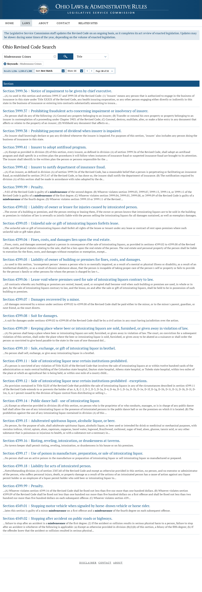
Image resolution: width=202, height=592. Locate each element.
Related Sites (88, 23)
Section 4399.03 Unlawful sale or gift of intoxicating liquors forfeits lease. (61, 223)
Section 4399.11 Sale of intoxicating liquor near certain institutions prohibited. (65, 360)
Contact (63, 23)
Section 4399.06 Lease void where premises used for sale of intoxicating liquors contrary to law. (78, 279)
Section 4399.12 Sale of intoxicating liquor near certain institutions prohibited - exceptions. (75, 380)
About (43, 23)
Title (92, 57)
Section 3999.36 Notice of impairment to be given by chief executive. (57, 91)
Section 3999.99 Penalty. (23, 187)
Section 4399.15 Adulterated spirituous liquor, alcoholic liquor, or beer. (59, 420)
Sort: (50, 71)
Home (9, 23)
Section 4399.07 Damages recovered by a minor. (41, 299)
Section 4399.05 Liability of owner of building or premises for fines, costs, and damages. (72, 259)
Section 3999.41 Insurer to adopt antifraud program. (45, 147)
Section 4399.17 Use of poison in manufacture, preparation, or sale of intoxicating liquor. (73, 453)
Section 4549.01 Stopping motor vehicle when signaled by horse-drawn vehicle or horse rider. (76, 505)
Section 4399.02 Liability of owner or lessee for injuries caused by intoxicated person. (70, 207)
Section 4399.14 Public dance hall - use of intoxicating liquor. (51, 400)
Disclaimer (88, 562)
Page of (104, 71)
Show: (75, 71)
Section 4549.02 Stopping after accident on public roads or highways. (57, 518)
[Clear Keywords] (54, 56)
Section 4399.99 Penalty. (23, 485)
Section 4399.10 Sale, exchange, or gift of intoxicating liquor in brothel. (59, 348)
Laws (26, 23)
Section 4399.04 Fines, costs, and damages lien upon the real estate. (57, 239)
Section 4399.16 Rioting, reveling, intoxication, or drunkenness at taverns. (61, 440)
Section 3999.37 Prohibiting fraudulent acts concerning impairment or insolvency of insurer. (75, 111)
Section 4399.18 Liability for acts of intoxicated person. (47, 466)
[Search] (65, 56)
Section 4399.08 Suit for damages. (30, 315)
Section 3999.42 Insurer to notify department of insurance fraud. (54, 167)
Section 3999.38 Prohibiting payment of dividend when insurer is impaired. (62, 130)
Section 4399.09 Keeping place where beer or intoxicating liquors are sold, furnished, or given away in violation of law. (95, 328)
